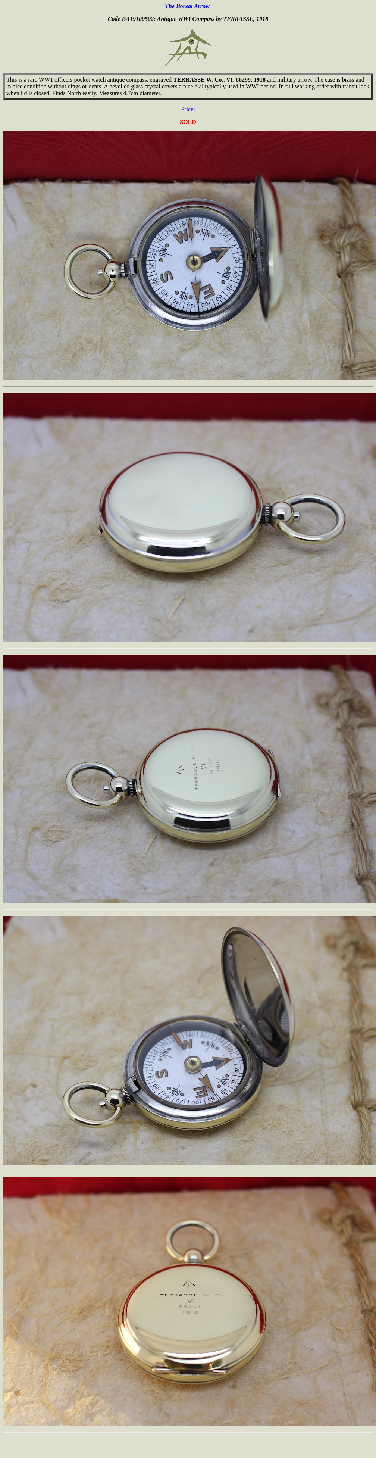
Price (187, 109)
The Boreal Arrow (188, 6)
